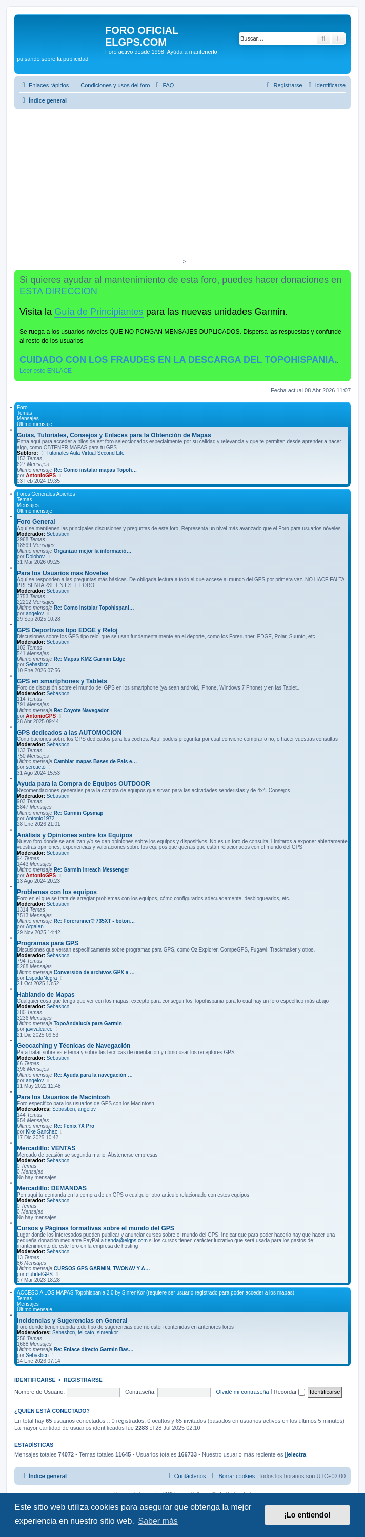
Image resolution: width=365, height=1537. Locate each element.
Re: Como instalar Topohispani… (94, 608)
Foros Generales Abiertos (46, 494)
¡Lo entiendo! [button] (307, 1515)
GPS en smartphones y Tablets (62, 681)
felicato (86, 1333)
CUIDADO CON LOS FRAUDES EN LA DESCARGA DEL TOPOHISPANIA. (178, 360)
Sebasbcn (58, 534)
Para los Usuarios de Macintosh (63, 1097)
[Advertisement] (182, 186)
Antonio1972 (40, 818)
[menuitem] (110, 85)
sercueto (35, 767)
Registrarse (83, 1380)
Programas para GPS (47, 943)
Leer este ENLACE (45, 370)
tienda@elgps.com (126, 1240)
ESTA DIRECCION (58, 291)
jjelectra (295, 1454)
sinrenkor (107, 1333)
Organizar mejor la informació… (93, 551)
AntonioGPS (41, 475)
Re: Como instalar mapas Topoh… (95, 470)
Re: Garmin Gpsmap (79, 813)
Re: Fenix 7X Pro (74, 1126)
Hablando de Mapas (46, 994)
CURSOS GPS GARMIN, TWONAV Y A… (102, 1268)
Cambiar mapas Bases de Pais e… (95, 761)
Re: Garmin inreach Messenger (91, 870)
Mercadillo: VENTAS (46, 1148)
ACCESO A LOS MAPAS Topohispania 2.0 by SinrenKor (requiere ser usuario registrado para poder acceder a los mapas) (155, 1293)
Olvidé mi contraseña (242, 1392)
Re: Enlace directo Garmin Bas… (94, 1349)
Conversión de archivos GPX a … (94, 972)
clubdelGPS (39, 1274)
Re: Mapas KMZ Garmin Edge (89, 659)
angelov (35, 613)
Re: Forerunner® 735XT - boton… (94, 921)
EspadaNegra (41, 978)
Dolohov (35, 556)
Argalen (34, 926)
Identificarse (35, 1380)
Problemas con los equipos (57, 892)
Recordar (289, 1392)
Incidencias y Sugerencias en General (72, 1320)
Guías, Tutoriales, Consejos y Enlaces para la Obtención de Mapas (114, 435)
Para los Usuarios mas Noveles (62, 573)
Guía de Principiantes (98, 312)
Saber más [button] (157, 1520)
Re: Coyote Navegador (81, 710)
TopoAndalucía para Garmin (88, 1023)
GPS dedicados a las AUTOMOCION (69, 732)
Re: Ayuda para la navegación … (93, 1075)
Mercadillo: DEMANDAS (52, 1188)
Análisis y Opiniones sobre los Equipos (74, 835)
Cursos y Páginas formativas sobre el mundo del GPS (95, 1228)
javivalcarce (39, 1029)
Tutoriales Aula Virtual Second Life (81, 453)
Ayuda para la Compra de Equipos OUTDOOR (83, 783)
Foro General (36, 521)
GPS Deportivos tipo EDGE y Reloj (67, 630)
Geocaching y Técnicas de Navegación (73, 1045)
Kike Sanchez (41, 1132)
